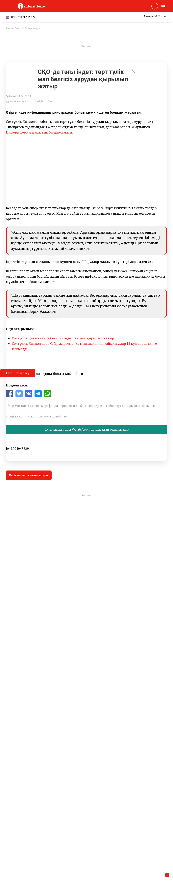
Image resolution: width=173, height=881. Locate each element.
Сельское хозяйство (53, 416)
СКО (32, 416)
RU (163, 6)
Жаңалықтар (33, 28)
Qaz (50, 101)
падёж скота (16, 416)
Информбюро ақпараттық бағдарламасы (39, 132)
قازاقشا (39, 101)
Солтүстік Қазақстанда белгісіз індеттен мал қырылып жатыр (63, 338)
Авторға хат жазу (20, 101)
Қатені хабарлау (17, 373)
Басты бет (12, 28)
